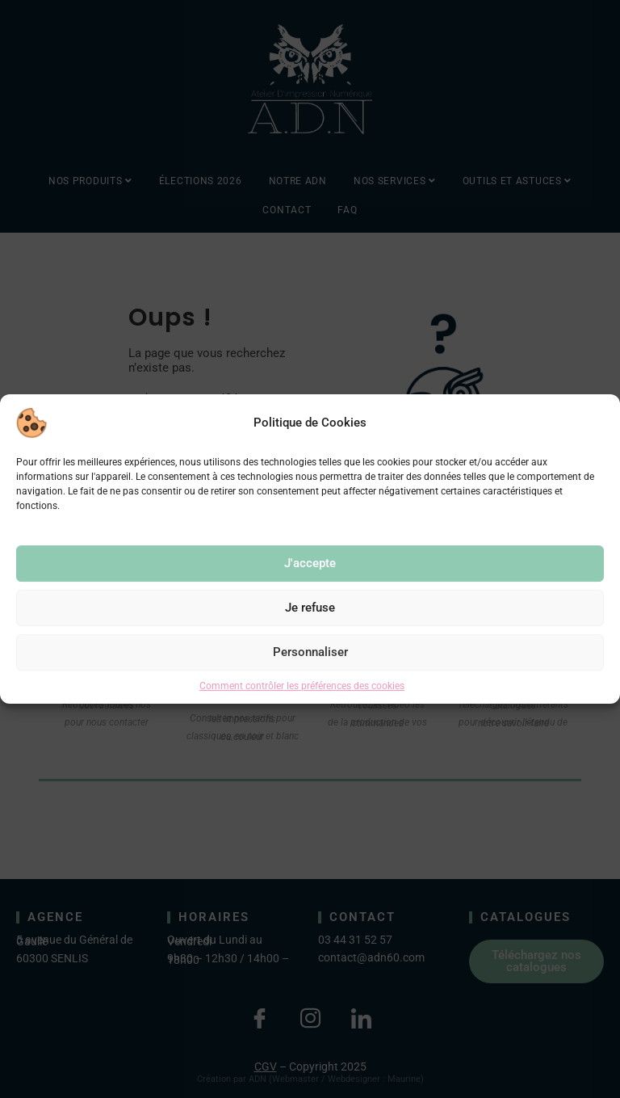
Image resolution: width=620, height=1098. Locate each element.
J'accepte (310, 563)
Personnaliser (310, 652)
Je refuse (310, 607)
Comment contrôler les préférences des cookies (301, 686)
